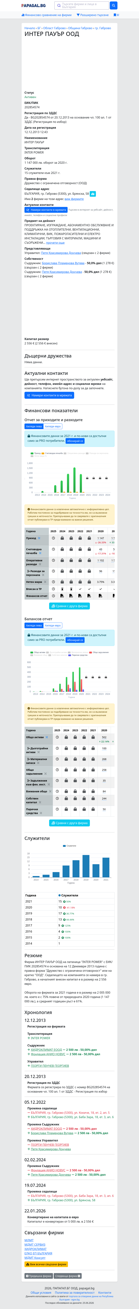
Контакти (104, 1293)
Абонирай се (75, 441)
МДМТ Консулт (34, 1258)
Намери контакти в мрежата (46, 210)
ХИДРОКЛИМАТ (35, 1249)
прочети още (55, 243)
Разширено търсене (93, 15)
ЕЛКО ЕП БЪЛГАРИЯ (38, 1253)
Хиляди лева (34, 426)
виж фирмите (74, 199)
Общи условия (41, 1293)
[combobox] (81, 5)
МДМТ (29, 1240)
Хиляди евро (53, 426)
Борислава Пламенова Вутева (63, 263)
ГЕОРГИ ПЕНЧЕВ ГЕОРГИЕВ (50, 1066)
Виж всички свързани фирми (46, 1264)
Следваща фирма (67, 1276)
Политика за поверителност (75, 1293)
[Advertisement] (69, 64)
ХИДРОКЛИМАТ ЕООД (46, 1050)
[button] (53, 540)
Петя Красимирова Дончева (61, 253)
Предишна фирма (38, 1276)
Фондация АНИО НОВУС (48, 1054)
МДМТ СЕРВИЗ (34, 1245)
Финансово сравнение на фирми (47, 15)
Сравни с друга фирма (70, 606)
